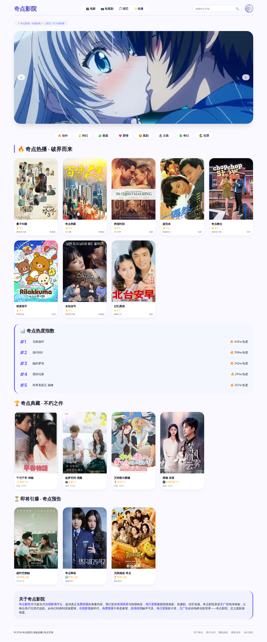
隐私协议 (223, 632)
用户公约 (210, 632)
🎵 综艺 (123, 8)
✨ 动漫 (138, 8)
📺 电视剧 (107, 8)
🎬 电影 (91, 8)
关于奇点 (198, 632)
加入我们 (248, 632)
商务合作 (235, 632)
